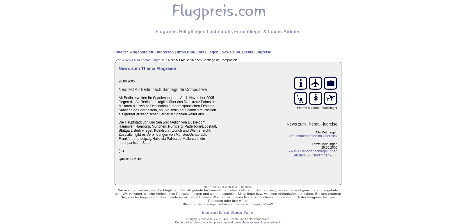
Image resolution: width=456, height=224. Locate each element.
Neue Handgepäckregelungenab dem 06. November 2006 (314, 153)
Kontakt (224, 212)
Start (118, 60)
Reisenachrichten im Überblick (313, 136)
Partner (249, 212)
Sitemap (236, 212)
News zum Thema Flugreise (145, 60)
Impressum (209, 212)
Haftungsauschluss (254, 222)
